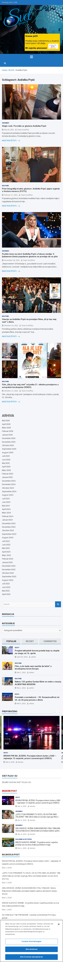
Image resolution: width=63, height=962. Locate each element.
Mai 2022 (6, 591)
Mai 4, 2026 (10, 762)
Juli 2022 (6, 584)
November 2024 (9, 484)
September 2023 (9, 534)
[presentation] (55, 712)
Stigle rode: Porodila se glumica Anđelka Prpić (24, 126)
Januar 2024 (7, 520)
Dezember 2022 (8, 566)
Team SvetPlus (23, 129)
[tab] (11, 641)
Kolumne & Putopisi (23, 839)
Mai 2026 (6, 421)
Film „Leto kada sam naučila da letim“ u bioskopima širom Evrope (33, 667)
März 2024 (6, 513)
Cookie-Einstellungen (32, 941)
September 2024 (9, 492)
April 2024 (6, 509)
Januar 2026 (7, 435)
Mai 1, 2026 (22, 848)
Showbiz (5, 123)
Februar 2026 (7, 431)
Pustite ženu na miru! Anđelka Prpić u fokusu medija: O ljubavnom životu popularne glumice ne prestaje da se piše (30, 255)
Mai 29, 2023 (9, 129)
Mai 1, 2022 (21, 672)
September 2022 (9, 577)
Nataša (20, 762)
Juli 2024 (6, 499)
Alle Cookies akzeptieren (31, 957)
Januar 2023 (7, 562)
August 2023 (7, 538)
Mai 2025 (6, 463)
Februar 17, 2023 (10, 195)
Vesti (17, 647)
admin (33, 657)
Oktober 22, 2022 (11, 325)
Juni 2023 (6, 545)
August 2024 (7, 495)
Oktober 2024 (8, 488)
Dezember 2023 (8, 524)
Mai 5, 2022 (21, 703)
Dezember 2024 (9, 481)
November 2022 (8, 570)
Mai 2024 (6, 506)
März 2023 (6, 555)
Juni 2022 (6, 587)
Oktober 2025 (8, 445)
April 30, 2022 (22, 657)
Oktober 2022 (8, 573)
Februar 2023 (7, 559)
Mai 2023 (6, 548)
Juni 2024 (6, 502)
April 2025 (6, 467)
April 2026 (6, 424)
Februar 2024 (7, 516)
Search (58, 604)
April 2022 (6, 594)
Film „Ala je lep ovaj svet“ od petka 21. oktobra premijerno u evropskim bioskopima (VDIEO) (30, 385)
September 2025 (9, 449)
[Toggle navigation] (31, 57)
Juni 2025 (6, 460)
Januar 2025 (7, 477)
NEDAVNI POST (9, 790)
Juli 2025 (6, 456)
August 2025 (7, 453)
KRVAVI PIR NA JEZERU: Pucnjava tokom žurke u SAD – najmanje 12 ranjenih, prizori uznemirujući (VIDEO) (29, 757)
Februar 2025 (7, 474)
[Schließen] (59, 924)
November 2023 (8, 527)
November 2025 (8, 442)
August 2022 (7, 580)
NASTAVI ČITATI (11, 140)
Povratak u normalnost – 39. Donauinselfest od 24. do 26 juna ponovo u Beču (37, 698)
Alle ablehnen (32, 949)
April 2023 (6, 552)
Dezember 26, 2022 (12, 260)
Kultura (5, 186)
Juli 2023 (6, 541)
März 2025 (6, 470)
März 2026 (6, 428)
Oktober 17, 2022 (11, 391)
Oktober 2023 (8, 530)
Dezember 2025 (8, 438)
